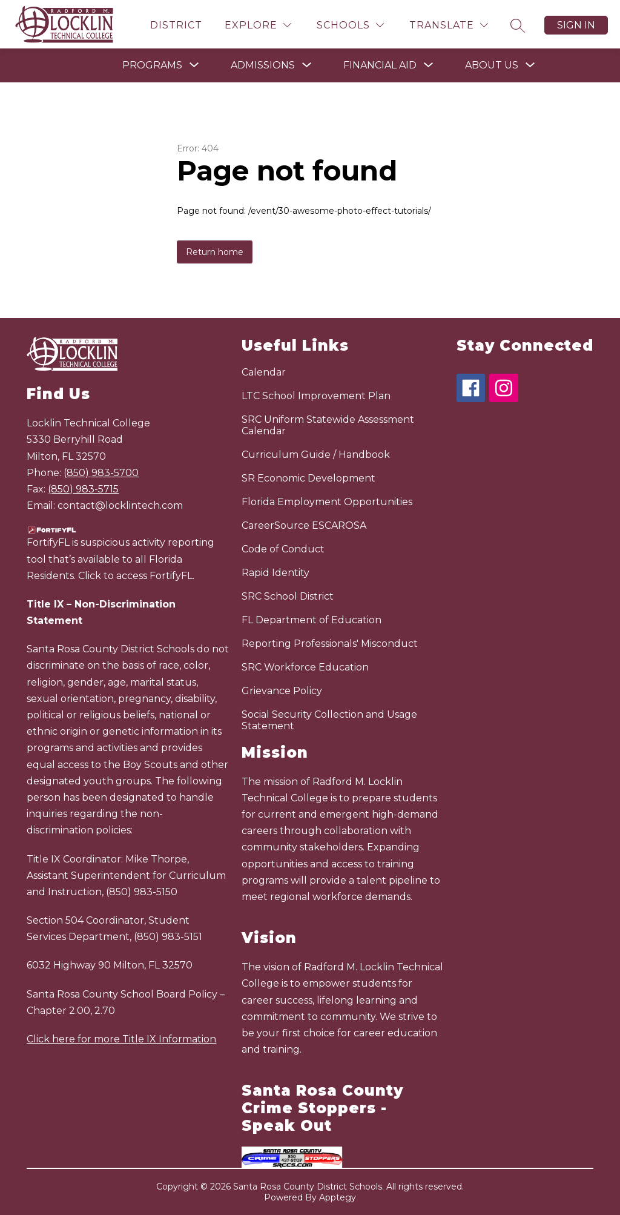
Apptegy (337, 1197)
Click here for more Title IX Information (121, 1039)
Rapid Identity (275, 572)
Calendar (264, 372)
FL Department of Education (311, 620)
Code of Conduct (283, 549)
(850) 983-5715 (83, 489)
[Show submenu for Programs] (152, 65)
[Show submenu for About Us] (491, 65)
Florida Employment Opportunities (327, 502)
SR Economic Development (308, 478)
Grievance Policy (282, 691)
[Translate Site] (448, 25)
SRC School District (288, 596)
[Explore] (258, 25)
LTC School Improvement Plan (316, 396)
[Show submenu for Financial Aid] (380, 65)
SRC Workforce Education (305, 667)
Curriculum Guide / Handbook (316, 454)
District (176, 25)
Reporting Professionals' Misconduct (330, 643)
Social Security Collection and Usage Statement (329, 720)
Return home (214, 252)
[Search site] (517, 25)
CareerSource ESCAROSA (304, 525)
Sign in (576, 25)
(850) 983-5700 (101, 472)
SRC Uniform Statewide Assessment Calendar (328, 425)
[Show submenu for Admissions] (263, 65)
